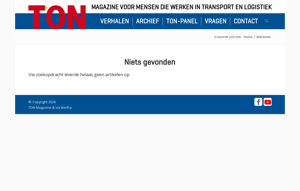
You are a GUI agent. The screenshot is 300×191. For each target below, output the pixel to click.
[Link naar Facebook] (258, 102)
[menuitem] (114, 21)
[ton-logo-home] (57, 17)
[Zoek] (266, 21)
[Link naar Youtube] (268, 102)
